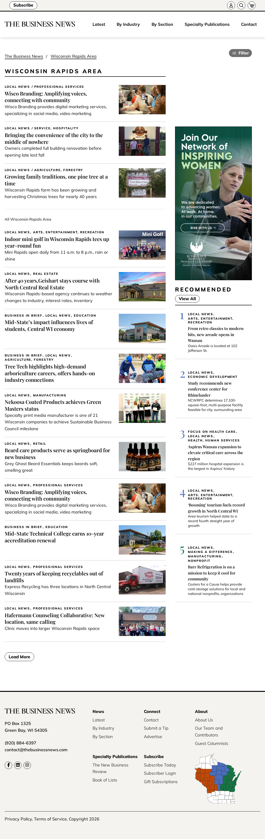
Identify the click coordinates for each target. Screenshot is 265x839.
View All (185, 298)
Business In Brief (23, 315)
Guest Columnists (211, 743)
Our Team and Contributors (209, 731)
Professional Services (59, 86)
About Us (204, 720)
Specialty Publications (207, 24)
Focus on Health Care (212, 431)
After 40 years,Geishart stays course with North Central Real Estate (52, 284)
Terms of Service (50, 819)
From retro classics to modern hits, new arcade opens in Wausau (215, 334)
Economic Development (213, 377)
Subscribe (23, 5)
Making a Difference (210, 552)
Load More (19, 656)
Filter (244, 53)
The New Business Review (110, 768)
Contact (249, 24)
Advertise (153, 736)
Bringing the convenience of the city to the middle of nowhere (54, 138)
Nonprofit (199, 561)
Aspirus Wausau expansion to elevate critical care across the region (215, 452)
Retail (39, 443)
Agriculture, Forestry (58, 170)
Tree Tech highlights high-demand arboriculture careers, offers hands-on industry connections (50, 373)
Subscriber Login (160, 773)
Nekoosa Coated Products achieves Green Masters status (53, 405)
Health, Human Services (214, 440)
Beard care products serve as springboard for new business (57, 453)
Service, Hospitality (56, 128)
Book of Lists (105, 780)
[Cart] (252, 5)
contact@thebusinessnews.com (36, 749)
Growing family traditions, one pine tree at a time (56, 180)
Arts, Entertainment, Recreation (68, 232)
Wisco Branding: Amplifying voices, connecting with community (46, 97)
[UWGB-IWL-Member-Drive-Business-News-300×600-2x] (213, 278)
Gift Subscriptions (161, 781)
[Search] (241, 5)
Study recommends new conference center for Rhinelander (210, 389)
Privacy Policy (18, 819)
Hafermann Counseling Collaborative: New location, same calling (55, 618)
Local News (17, 86)
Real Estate (45, 274)
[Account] (231, 5)
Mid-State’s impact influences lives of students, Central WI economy (49, 325)
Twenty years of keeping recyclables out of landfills (54, 577)
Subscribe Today (160, 765)
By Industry (128, 24)
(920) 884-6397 (20, 743)
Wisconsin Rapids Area (74, 56)
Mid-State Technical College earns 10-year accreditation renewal (54, 537)
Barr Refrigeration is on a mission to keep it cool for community (211, 572)
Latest (99, 24)
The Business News (24, 56)
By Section (162, 24)
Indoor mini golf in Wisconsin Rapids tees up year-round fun (57, 242)
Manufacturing (50, 395)
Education (85, 315)
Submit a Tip (156, 728)
